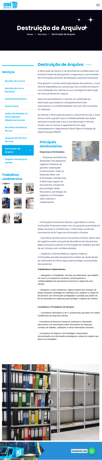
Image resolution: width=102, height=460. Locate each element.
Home (30, 34)
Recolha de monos (15, 81)
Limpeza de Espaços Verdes (16, 161)
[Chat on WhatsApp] (82, 451)
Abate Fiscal (11, 106)
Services (42, 34)
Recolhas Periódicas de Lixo (16, 129)
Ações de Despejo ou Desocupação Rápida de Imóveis (16, 117)
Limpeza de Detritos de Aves (16, 140)
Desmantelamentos (16, 99)
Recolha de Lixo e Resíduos (14, 90)
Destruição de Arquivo (12, 150)
